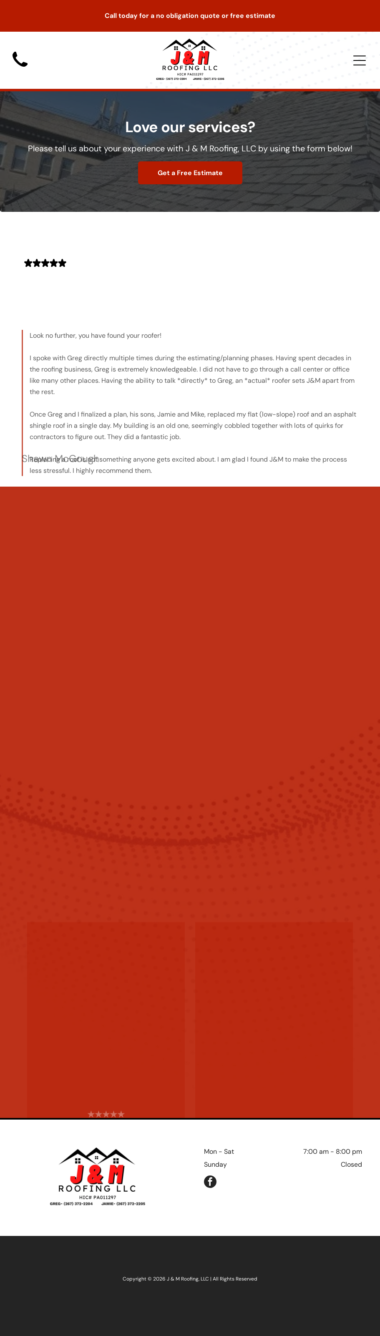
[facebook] (210, 1182)
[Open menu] (359, 60)
